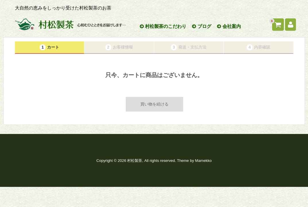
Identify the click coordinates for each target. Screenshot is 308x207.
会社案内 (229, 26)
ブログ (201, 26)
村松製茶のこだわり (163, 26)
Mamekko (203, 160)
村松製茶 (134, 160)
